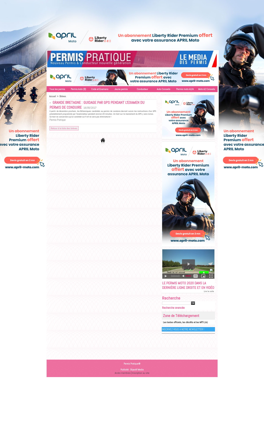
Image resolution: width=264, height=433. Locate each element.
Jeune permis (121, 89)
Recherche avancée (173, 313)
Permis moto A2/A (185, 89)
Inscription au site (141, 378)
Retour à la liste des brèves (64, 128)
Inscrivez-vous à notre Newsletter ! (183, 334)
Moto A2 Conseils (206, 89)
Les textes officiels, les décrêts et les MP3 (181, 327)
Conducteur (142, 89)
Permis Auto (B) (78, 89)
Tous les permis (57, 89)
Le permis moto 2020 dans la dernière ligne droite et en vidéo (185, 288)
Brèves (63, 96)
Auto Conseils (163, 89)
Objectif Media (137, 374)
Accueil (52, 96)
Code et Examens (99, 89)
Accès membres (122, 378)
